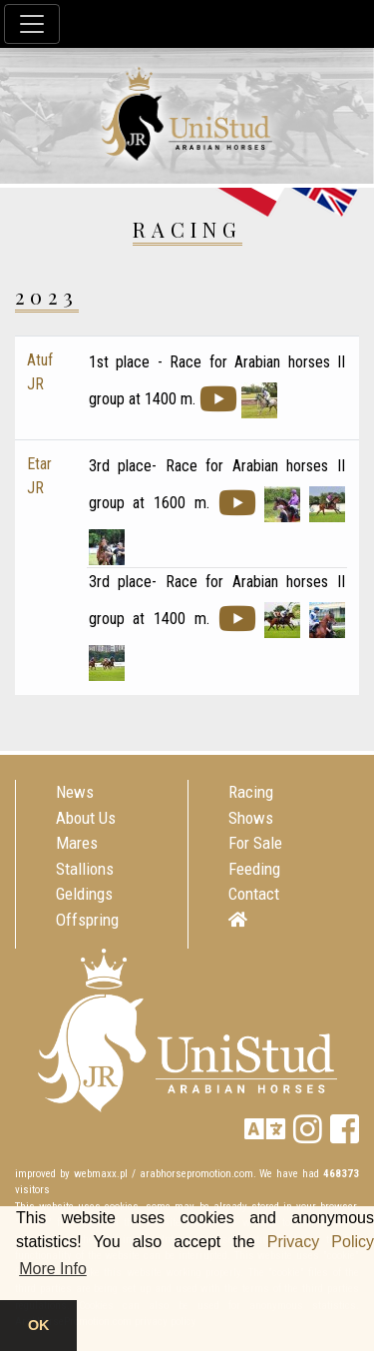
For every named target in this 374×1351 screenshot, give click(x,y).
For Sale (255, 843)
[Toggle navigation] (32, 24)
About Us (86, 818)
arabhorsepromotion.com (196, 1173)
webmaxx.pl (101, 1173)
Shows (250, 818)
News (75, 792)
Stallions (85, 869)
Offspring (87, 920)
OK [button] (39, 1325)
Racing (250, 792)
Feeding (254, 869)
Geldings (84, 894)
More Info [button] (53, 1268)
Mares (77, 843)
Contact (253, 894)
